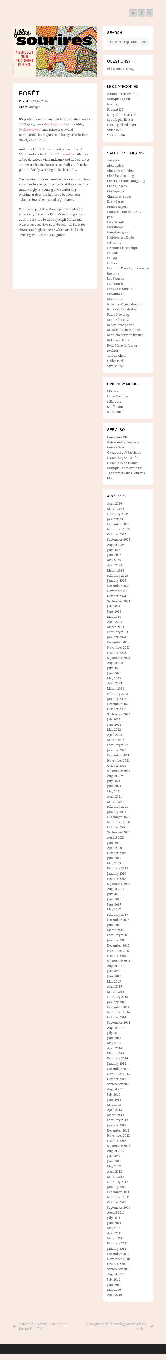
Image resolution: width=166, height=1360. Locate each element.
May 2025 (114, 560)
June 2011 (114, 1223)
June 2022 (114, 724)
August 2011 (115, 1212)
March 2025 (115, 570)
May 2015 (114, 981)
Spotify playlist (117, 119)
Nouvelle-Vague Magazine (125, 304)
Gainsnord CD (117, 437)
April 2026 (114, 503)
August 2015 (115, 966)
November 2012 (118, 1135)
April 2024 (114, 622)
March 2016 (115, 930)
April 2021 (114, 796)
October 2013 (116, 1079)
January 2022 (116, 750)
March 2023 (115, 688)
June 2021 (114, 786)
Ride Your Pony (118, 340)
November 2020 (118, 822)
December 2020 (118, 817)
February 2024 (117, 632)
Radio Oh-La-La (118, 320)
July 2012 (113, 1156)
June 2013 (114, 1099)
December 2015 (118, 945)
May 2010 (114, 1289)
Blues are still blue (120, 171)
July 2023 (113, 668)
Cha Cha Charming (120, 176)
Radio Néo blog (118, 314)
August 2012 (115, 1151)
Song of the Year (118, 114)
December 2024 (118, 586)
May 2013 (114, 1105)
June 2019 (114, 858)
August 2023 (115, 663)
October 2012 (116, 1140)
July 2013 (113, 1094)
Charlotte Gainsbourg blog (126, 181)
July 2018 (113, 894)
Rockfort (113, 350)
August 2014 (115, 1028)
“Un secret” (63, 154)
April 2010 (114, 1295)
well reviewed (30, 129)
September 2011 (118, 1207)
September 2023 (118, 657)
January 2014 (116, 1063)
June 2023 (114, 673)
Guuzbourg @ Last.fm (122, 458)
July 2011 (113, 1218)
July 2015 (113, 971)
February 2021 (117, 806)
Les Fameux (115, 278)
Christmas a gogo (119, 196)
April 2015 (114, 986)
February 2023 (117, 694)
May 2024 (114, 616)
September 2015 (118, 961)
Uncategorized (117, 125)
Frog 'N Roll (115, 222)
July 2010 (113, 1279)
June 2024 (114, 611)
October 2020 (116, 827)
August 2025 (115, 545)
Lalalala (112, 253)
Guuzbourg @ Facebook (124, 452)
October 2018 (116, 879)
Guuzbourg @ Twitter (122, 463)
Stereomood (115, 412)
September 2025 (118, 539)
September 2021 (118, 771)
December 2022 (118, 704)
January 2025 (116, 580)
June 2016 (114, 925)
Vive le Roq (115, 366)
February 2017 (117, 914)
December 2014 (118, 1007)
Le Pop (112, 258)
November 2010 (118, 1259)
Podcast (112, 109)
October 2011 (116, 1202)
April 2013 (114, 1110)
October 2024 (116, 596)
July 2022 (113, 719)
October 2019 (116, 853)
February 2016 (117, 935)
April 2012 (114, 1171)
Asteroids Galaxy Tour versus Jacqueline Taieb (43, 1326)
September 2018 (118, 884)
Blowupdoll (115, 165)
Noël (110, 104)
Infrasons (114, 243)
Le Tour (112, 263)
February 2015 (117, 997)
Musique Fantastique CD (124, 468)
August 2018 (115, 889)
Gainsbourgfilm (118, 232)
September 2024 (118, 601)
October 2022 (116, 709)
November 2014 (118, 1012)
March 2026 (115, 509)
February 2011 (117, 1243)
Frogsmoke (115, 227)
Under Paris (115, 361)
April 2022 (114, 735)
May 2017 (114, 909)
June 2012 (114, 1161)
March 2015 (115, 992)
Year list (112, 135)
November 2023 (118, 647)
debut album (53, 124)
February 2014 (117, 1058)
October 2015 (116, 956)
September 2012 (118, 1146)
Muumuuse (115, 299)
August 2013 (115, 1089)
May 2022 (114, 729)
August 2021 (115, 776)
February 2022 (117, 745)
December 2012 (118, 1130)
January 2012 (116, 1187)
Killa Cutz (114, 401)
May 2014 (114, 1043)
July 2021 (113, 781)
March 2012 (115, 1177)
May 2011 (114, 1228)
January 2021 (116, 812)
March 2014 (115, 1053)
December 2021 (118, 755)
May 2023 (114, 678)
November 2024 (118, 591)
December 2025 (118, 524)
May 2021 (114, 791)
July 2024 (113, 606)
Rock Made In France (122, 345)
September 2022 (118, 714)
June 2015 (114, 976)
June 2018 (114, 899)
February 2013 (117, 1120)
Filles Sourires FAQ (120, 68)
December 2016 (118, 920)
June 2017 (114, 904)
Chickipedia (115, 191)
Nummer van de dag (121, 309)
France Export (117, 206)
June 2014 (114, 1038)
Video (111, 130)
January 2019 (116, 873)
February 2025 (117, 575)
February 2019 (117, 868)
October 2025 (116, 534)
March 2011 (115, 1238)
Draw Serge (115, 201)
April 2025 (114, 565)
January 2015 (116, 1002)
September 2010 (118, 1269)
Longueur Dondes (120, 289)
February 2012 (117, 1182)
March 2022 (115, 740)
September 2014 (118, 1022)
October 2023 (116, 653)
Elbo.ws (112, 391)
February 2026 (117, 514)
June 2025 (114, 555)
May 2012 (114, 1166)
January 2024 (116, 637)
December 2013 (118, 1069)
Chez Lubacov (117, 186)
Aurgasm (113, 160)
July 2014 (113, 1033)
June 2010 (114, 1284)
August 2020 (115, 837)
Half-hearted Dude (120, 237)
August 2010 (115, 1274)
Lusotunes (114, 294)
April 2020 (114, 848)
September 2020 (118, 832)
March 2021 (115, 802)
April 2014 (114, 1048)
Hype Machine (117, 396)
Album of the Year (120, 94)
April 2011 (114, 1233)
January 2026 (116, 519)
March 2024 (115, 627)
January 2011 (116, 1248)
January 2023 (116, 699)
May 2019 (114, 863)
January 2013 (116, 1125)
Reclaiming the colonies (124, 330)
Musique (34, 107)
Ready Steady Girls (120, 325)
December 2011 (118, 1192)
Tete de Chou (116, 355)
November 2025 (118, 529)
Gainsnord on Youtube (123, 442)
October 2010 (116, 1264)
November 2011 (118, 1197)
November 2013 (118, 1074)
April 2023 (114, 683)
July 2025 (113, 550)
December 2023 (118, 642)
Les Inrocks (115, 284)
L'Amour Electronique (123, 248)
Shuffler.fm (115, 407)
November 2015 (118, 950)
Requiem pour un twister (125, 335)
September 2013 (118, 1084)
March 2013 (115, 1115)
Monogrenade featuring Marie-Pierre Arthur (116, 1326)
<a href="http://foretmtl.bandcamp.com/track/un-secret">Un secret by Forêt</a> (55, 255)
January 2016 (116, 940)
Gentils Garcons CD (120, 447)
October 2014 (116, 1017)
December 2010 (118, 1254)
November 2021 (118, 760)
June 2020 (114, 843)
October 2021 (116, 765)
